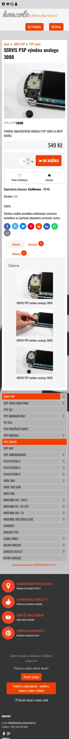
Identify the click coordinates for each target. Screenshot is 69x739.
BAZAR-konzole (35, 545)
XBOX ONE (9, 493)
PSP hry (8, 448)
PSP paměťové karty (16, 429)
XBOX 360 (35, 480)
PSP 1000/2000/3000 (35, 403)
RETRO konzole (12, 558)
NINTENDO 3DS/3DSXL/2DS (35, 519)
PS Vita (8, 422)
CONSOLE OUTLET (35, 551)
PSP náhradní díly (35, 416)
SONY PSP (35, 396)
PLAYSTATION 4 (35, 474)
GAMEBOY (9, 526)
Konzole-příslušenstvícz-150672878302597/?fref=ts (34, 565)
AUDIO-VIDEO (35, 538)
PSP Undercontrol (35, 455)
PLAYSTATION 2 (35, 461)
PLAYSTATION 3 (35, 468)
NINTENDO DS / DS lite (35, 506)
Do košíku (48, 160)
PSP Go (8, 409)
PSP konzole (35, 435)
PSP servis (10, 442)
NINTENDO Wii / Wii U (35, 500)
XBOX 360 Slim (12, 487)
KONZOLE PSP (11, 532)
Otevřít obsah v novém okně (31, 700)
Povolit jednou (31, 677)
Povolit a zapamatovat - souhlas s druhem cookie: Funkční (31, 688)
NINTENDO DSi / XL (35, 513)
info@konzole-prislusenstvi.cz (22, 723)
